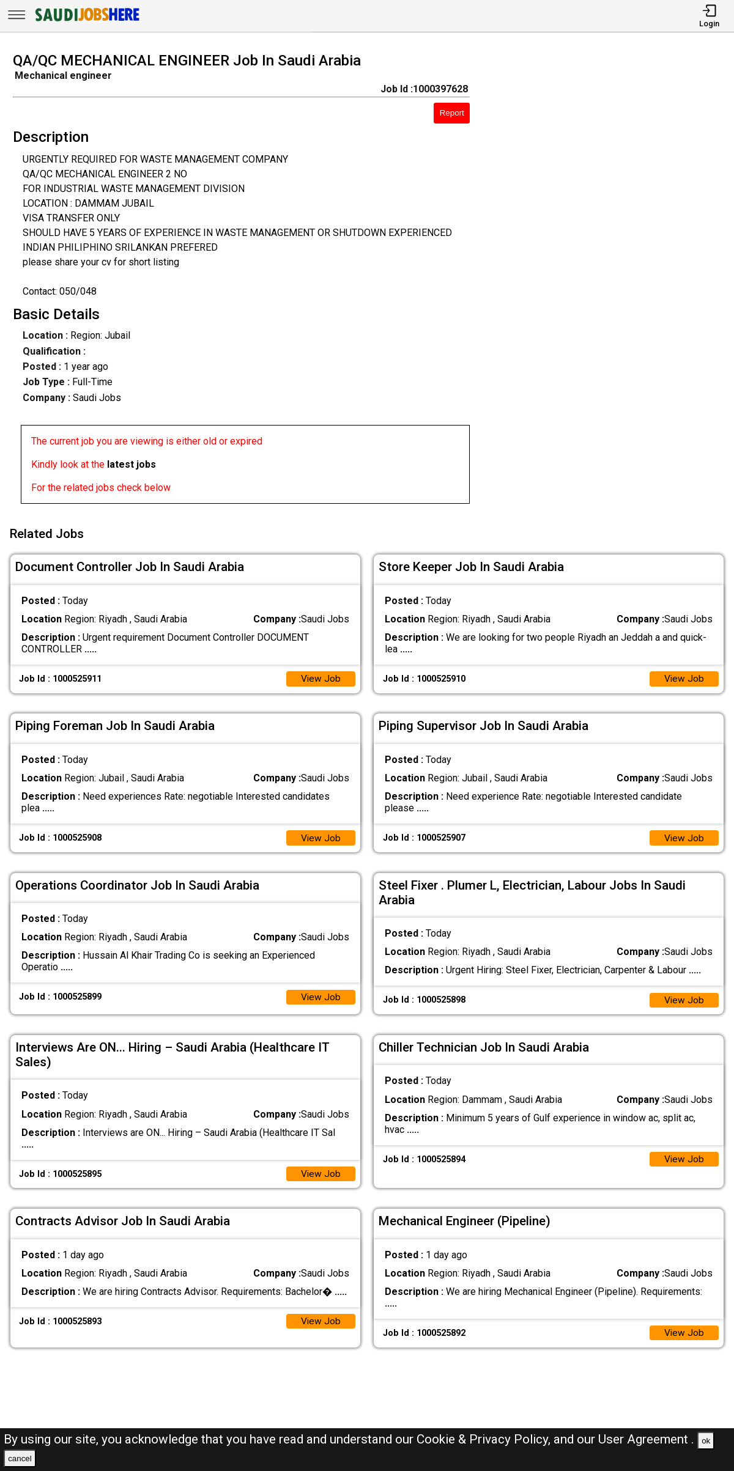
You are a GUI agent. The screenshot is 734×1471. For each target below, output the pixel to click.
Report (452, 112)
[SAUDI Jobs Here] (86, 21)
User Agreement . (646, 1439)
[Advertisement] (611, 281)
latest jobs (131, 464)
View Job (320, 676)
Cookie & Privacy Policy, (485, 1439)
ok (706, 1440)
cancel (20, 1458)
